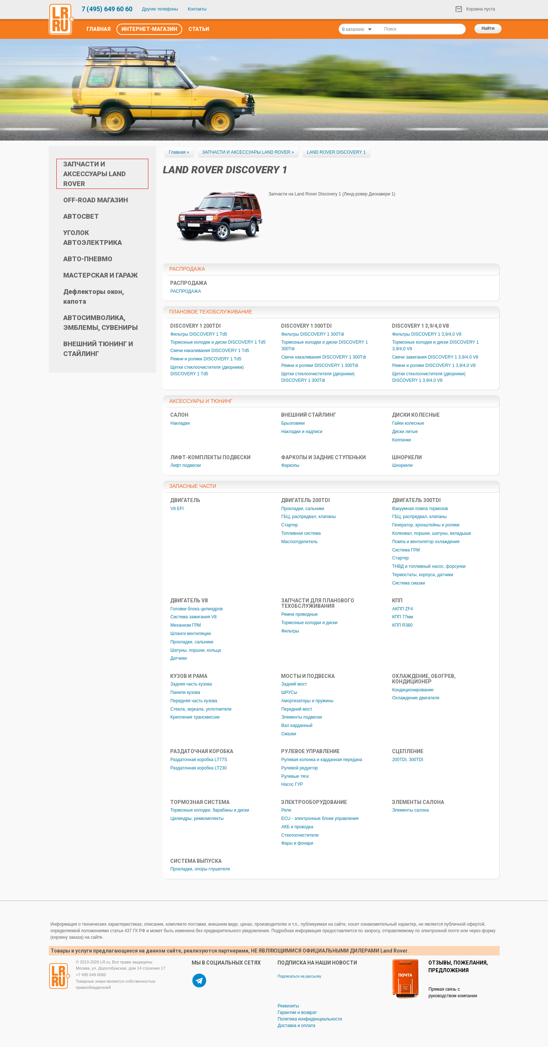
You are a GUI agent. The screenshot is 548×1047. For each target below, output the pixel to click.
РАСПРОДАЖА (185, 291)
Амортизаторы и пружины (307, 700)
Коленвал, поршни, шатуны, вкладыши (431, 533)
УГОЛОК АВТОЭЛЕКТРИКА (92, 237)
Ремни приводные (299, 614)
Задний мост (294, 684)
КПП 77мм (402, 616)
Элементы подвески (301, 717)
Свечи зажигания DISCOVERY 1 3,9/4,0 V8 (435, 357)
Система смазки (408, 583)
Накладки (179, 423)
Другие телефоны (160, 9)
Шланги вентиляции (190, 633)
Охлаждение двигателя (415, 697)
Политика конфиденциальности (309, 1019)
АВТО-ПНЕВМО (87, 259)
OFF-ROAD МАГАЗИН (95, 200)
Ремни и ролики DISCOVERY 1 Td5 (205, 358)
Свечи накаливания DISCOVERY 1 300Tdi (323, 357)
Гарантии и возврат (297, 1012)
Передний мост (296, 709)
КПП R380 (402, 625)
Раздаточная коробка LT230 (198, 768)
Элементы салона (410, 810)
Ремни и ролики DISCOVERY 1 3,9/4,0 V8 (433, 365)
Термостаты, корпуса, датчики (422, 574)
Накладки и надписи (301, 431)
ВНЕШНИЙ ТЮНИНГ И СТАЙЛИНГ (98, 348)
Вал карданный (296, 725)
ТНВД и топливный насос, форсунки (428, 566)
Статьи (198, 29)
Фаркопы (290, 465)
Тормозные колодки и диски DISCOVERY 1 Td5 (217, 342)
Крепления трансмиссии (195, 717)
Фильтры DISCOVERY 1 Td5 (198, 334)
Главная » (179, 152)
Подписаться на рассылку (299, 976)
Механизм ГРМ (185, 625)
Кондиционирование (412, 689)
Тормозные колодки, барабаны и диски (209, 810)
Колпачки (401, 439)
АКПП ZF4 (402, 608)
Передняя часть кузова (193, 700)
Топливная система (300, 533)
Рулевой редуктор (299, 768)
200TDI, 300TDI (407, 759)
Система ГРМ (406, 550)
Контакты (197, 9)
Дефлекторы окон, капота (93, 296)
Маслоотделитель (299, 541)
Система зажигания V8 (193, 616)
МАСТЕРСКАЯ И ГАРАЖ (100, 275)
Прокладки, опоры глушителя (200, 869)
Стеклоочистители (300, 835)
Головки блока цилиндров (196, 608)
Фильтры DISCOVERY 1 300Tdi (312, 334)
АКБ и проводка (297, 826)
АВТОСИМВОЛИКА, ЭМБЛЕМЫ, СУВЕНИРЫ (100, 322)
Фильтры (290, 631)
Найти (488, 28)
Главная (99, 29)
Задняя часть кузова (191, 684)
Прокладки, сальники (302, 508)
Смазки (288, 733)
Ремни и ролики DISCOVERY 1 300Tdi (319, 365)
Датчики (178, 658)
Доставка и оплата (296, 1025)
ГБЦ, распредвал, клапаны (308, 516)
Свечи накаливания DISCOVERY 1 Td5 (209, 350)
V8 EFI (177, 508)
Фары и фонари (297, 843)
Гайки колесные (408, 423)
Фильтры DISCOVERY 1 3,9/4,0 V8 (426, 334)
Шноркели (402, 465)
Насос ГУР (292, 784)
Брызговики (293, 423)
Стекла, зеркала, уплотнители (200, 709)
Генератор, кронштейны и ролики (425, 524)
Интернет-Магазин (149, 29)
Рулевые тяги (295, 776)
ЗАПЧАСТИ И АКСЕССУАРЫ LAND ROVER (94, 173)
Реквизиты (288, 1005)
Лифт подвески (185, 465)
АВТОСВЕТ (81, 216)
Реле (286, 810)
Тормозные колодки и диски (309, 622)
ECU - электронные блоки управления (320, 818)
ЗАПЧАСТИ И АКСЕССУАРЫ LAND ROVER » (248, 152)
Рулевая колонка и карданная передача (321, 759)
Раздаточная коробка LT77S (198, 759)
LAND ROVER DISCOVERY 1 (336, 152)
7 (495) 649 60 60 (106, 9)
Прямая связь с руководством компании (452, 992)
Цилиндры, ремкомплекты (196, 818)
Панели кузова (185, 692)
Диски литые (405, 431)
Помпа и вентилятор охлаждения (425, 541)
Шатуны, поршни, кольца (195, 650)
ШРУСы (289, 692)
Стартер (289, 524)
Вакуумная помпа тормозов (420, 508)
